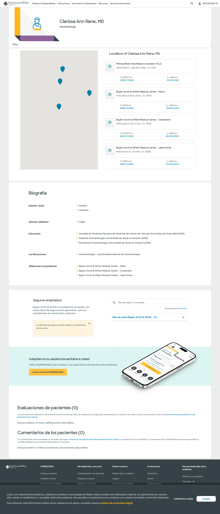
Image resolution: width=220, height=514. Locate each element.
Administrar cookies (183, 499)
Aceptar (206, 499)
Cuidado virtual (48, 478)
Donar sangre (154, 483)
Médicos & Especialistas (43, 3)
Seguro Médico (52, 44)
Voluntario (152, 473)
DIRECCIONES (127, 80)
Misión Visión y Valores (123, 473)
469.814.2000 (172, 108)
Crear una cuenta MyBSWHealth (48, 372)
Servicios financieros (120, 3)
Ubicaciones (64, 3)
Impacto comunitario (122, 483)
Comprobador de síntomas (90, 473)
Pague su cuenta (85, 478)
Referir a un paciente (192, 476)
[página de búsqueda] (192, 3)
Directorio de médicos (51, 483)
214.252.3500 (173, 80)
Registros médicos (86, 483)
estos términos (182, 308)
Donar (150, 478)
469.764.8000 (172, 136)
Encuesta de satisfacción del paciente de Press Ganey (94, 439)
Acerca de (35, 44)
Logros (115, 478)
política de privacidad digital (116, 503)
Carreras (186, 481)
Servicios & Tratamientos (84, 3)
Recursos (103, 3)
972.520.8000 (172, 164)
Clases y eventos (49, 473)
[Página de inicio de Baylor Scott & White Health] (16, 3)
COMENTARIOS (72, 44)
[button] (59, 107)
